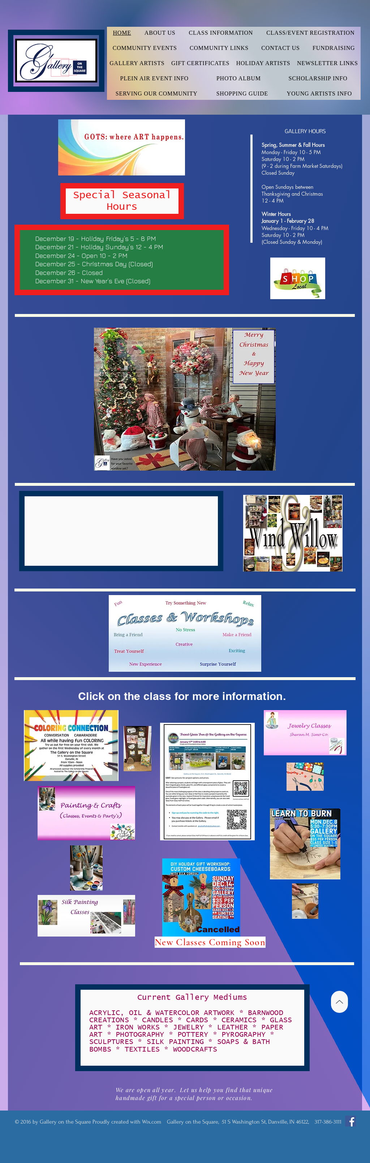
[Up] (339, 1002)
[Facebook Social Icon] (350, 1121)
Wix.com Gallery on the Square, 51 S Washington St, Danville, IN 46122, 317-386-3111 (241, 1122)
